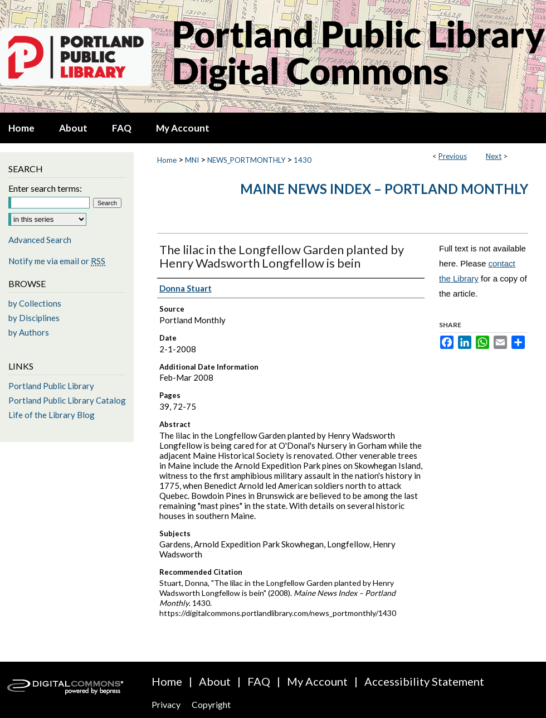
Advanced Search (39, 240)
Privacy (166, 704)
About (215, 681)
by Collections (34, 303)
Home (167, 160)
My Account (317, 681)
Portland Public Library (51, 386)
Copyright (211, 704)
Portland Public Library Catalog (67, 400)
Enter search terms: (45, 188)
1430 (302, 160)
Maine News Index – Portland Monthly (384, 189)
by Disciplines (34, 318)
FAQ (258, 681)
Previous (452, 156)
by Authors (28, 332)
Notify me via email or (56, 261)
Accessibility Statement (424, 681)
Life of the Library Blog (51, 415)
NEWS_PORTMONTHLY (246, 160)
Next (493, 156)
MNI (192, 160)
